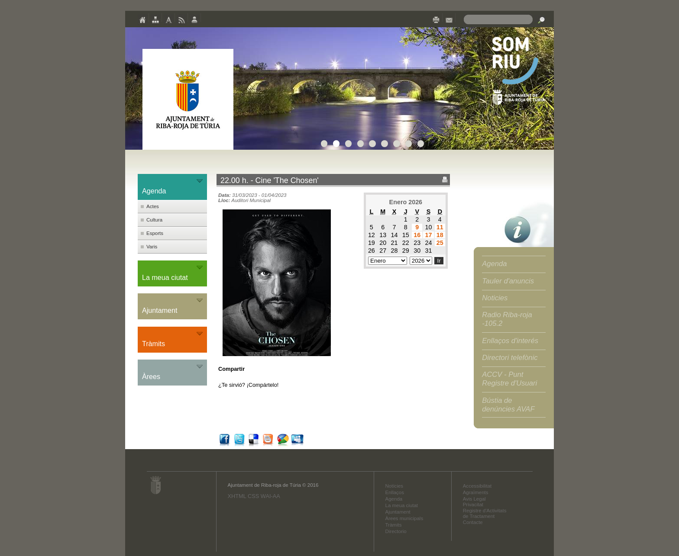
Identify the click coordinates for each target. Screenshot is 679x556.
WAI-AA (270, 496)
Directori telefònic (509, 358)
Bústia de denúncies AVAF (508, 404)
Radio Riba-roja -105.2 (507, 319)
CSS (253, 496)
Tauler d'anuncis (508, 281)
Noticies (495, 298)
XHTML (236, 496)
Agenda (494, 264)
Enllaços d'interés (510, 341)
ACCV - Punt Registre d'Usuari (509, 378)
